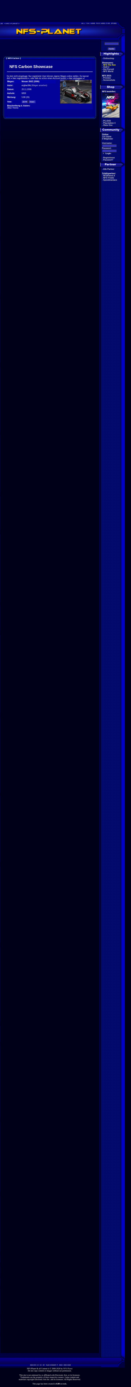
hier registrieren (20, 78)
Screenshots (109, 80)
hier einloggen (75, 78)
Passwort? (108, 160)
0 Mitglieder (107, 139)
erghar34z (26, 85)
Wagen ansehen (39, 85)
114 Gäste (106, 137)
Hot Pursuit (108, 69)
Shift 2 (106, 67)
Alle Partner (108, 169)
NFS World (108, 71)
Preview (107, 78)
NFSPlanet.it (109, 176)
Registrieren (109, 158)
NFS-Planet (68, 1368)
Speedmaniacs (110, 180)
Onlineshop (108, 58)
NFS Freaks (108, 178)
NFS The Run (109, 65)
